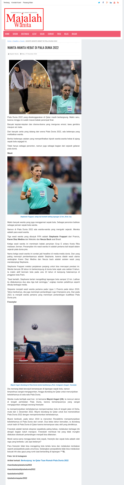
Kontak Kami (16, 3)
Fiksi (59, 33)
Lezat (34, 33)
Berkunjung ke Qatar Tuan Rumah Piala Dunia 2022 (45, 460)
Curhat (51, 33)
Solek (42, 33)
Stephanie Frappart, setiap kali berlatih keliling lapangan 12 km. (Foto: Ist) (46, 217)
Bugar (74, 33)
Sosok (15, 33)
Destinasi (25, 33)
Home (7, 33)
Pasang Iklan (28, 3)
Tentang (7, 3)
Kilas (66, 33)
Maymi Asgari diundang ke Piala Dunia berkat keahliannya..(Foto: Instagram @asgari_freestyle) (43, 385)
